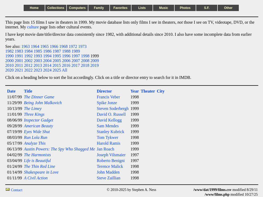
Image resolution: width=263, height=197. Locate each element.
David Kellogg (109, 120)
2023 (38, 70)
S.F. (207, 8)
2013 (37, 65)
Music (163, 8)
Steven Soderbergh (113, 108)
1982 (9, 51)
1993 (38, 56)
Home (34, 8)
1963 (25, 46)
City (160, 91)
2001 (19, 60)
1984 (28, 51)
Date (11, 91)
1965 (44, 46)
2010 (9, 65)
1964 (35, 46)
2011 (19, 65)
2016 (66, 65)
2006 (66, 60)
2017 (75, 65)
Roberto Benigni (111, 160)
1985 (38, 51)
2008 (85, 60)
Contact (17, 190)
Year (134, 91)
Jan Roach (105, 149)
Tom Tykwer (107, 137)
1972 (73, 46)
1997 (76, 56)
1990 (9, 56)
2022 (28, 70)
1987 (57, 51)
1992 (28, 56)
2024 (47, 70)
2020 (9, 70)
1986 (47, 51)
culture (33, 27)
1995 (57, 56)
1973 (82, 46)
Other (228, 8)
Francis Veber (108, 97)
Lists (142, 8)
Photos (185, 8)
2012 (28, 65)
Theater (148, 91)
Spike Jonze (107, 102)
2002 (28, 60)
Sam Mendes (108, 126)
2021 (19, 70)
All (64, 70)
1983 (19, 51)
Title (28, 91)
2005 (57, 60)
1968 (63, 46)
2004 (47, 60)
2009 (94, 60)
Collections (55, 8)
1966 (54, 46)
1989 (76, 51)
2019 (94, 65)
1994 (47, 56)
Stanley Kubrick (110, 131)
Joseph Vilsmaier (111, 155)
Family (99, 8)
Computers (77, 8)
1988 (66, 51)
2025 (57, 70)
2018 (85, 65)
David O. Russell (111, 114)
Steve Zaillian (108, 178)
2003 (38, 60)
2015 (56, 65)
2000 (9, 60)
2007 (76, 60)
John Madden (108, 172)
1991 (19, 56)
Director (104, 91)
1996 (66, 56)
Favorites (120, 8)
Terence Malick (110, 166)
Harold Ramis (108, 143)
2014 (47, 65)
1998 (85, 56)
